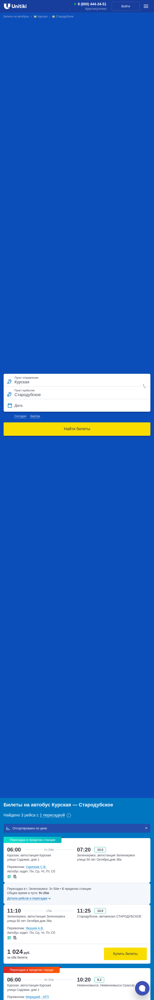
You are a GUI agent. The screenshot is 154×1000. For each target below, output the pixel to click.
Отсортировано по (26, 828)
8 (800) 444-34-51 (92, 4)
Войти (125, 6)
